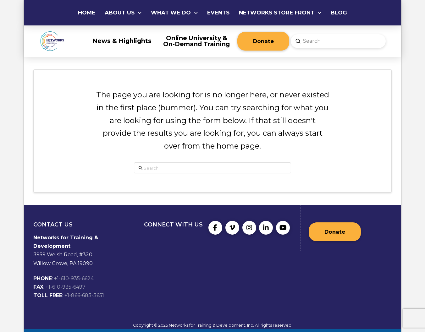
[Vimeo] (232, 228)
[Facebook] (215, 228)
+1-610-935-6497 (66, 287)
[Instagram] (249, 228)
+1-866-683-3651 (84, 295)
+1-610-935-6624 (74, 278)
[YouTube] (283, 228)
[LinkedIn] (266, 228)
